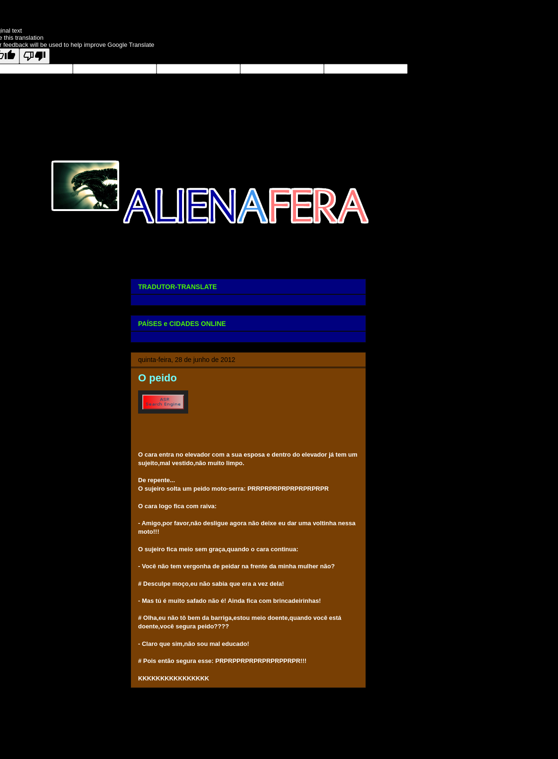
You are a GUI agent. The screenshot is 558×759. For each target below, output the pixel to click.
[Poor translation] (34, 56)
